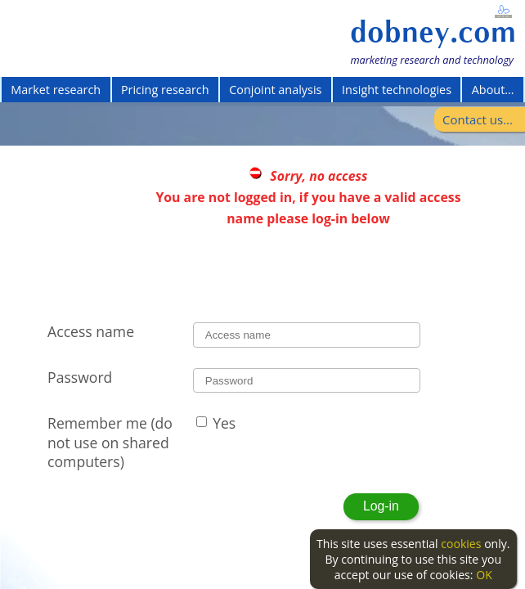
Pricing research (165, 89)
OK (484, 574)
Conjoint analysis (275, 89)
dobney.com (433, 32)
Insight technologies (396, 89)
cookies (461, 543)
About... (493, 89)
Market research (56, 89)
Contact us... (477, 119)
